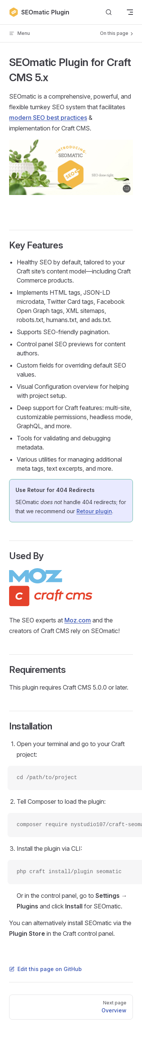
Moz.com (77, 620)
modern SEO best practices (48, 117)
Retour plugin (94, 511)
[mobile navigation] (130, 12)
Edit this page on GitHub (45, 969)
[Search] (109, 12)
